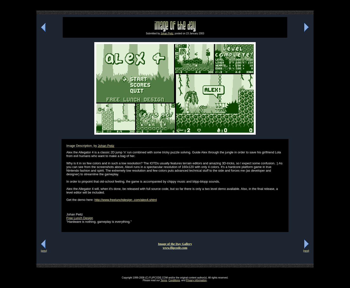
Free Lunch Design (79, 218)
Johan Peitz (167, 33)
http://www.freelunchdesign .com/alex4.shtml (126, 200)
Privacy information (196, 280)
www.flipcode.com (175, 248)
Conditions (174, 280)
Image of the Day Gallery (175, 244)
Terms (163, 280)
